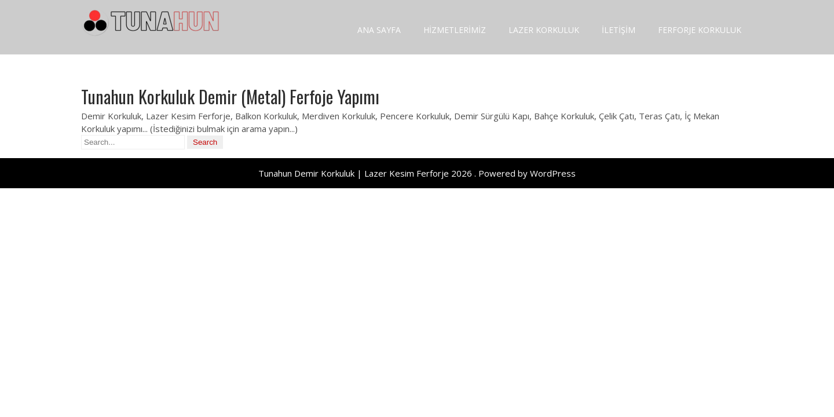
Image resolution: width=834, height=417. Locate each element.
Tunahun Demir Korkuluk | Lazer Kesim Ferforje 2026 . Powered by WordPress (417, 173)
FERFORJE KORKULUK (699, 29)
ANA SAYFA (379, 29)
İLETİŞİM (618, 29)
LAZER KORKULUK (544, 29)
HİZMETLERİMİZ (454, 29)
